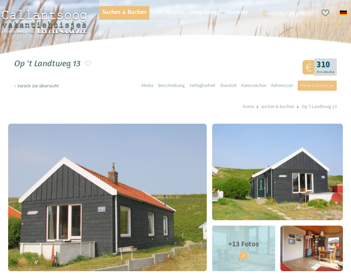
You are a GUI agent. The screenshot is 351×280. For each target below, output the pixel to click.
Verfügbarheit (199, 86)
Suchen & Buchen (277, 107)
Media (144, 86)
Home (248, 107)
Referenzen (279, 86)
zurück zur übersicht (38, 86)
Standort (225, 86)
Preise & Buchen (312, 86)
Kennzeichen (250, 86)
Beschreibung (168, 86)
